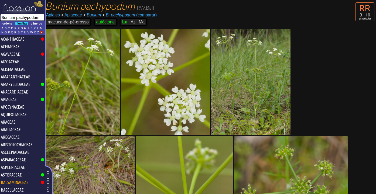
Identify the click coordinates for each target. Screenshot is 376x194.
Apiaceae (72, 15)
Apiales (54, 15)
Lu (126, 22)
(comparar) (131, 15)
